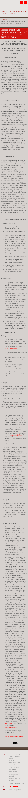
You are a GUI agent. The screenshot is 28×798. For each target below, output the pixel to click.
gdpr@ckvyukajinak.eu (11, 727)
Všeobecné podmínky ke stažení (14, 736)
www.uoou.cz (9, 723)
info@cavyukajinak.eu (11, 348)
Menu (25, 2)
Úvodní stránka (5, 19)
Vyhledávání (21, 2)
